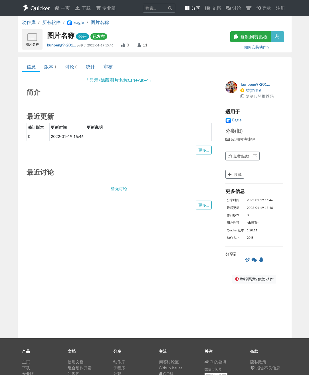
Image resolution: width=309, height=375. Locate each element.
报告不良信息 (265, 367)
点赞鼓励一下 (242, 156)
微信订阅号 (213, 369)
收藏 (235, 174)
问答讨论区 (169, 361)
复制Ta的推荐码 (257, 96)
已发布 (99, 36)
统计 (90, 66)
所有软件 (51, 22)
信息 (31, 66)
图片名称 (100, 22)
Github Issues (171, 367)
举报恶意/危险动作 (254, 279)
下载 (82, 8)
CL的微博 (216, 361)
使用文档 (76, 361)
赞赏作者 (251, 90)
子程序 (119, 367)
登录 (263, 8)
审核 (108, 66)
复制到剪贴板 (251, 36)
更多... (203, 150)
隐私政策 (258, 361)
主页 (62, 8)
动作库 (29, 22)
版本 (50, 66)
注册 (280, 8)
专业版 (105, 8)
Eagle (233, 119)
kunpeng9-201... (62, 44)
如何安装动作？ (257, 47)
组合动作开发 (80, 367)
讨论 (71, 66)
